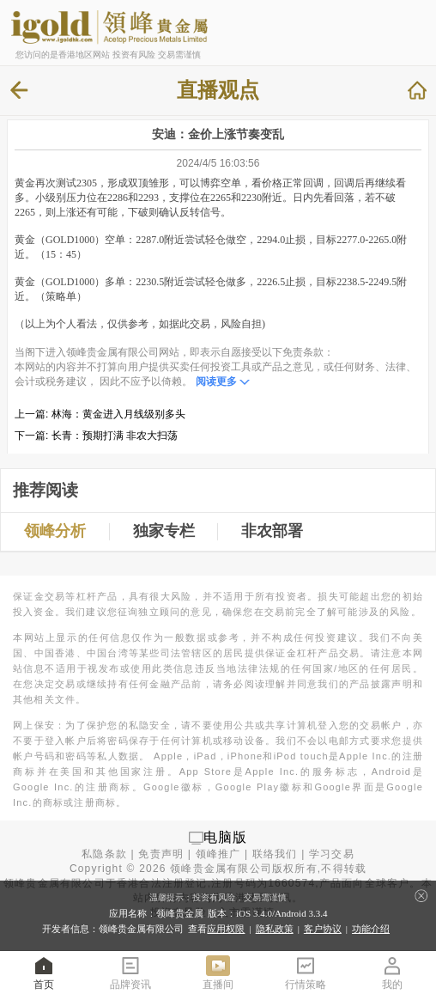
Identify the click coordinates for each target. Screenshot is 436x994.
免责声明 (161, 854)
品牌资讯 (130, 972)
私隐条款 (104, 854)
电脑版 (225, 837)
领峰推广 (218, 854)
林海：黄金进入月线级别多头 (118, 414)
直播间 (218, 972)
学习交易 (331, 854)
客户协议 (323, 929)
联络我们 (275, 854)
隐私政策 (275, 929)
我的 (392, 972)
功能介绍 (371, 929)
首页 (44, 972)
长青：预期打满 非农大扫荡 (114, 436)
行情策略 (305, 972)
